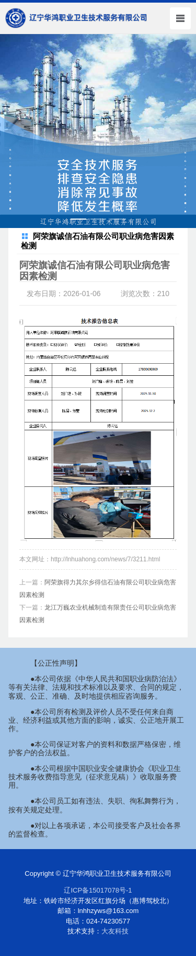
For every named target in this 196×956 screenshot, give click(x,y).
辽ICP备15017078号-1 (98, 890)
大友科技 (115, 931)
